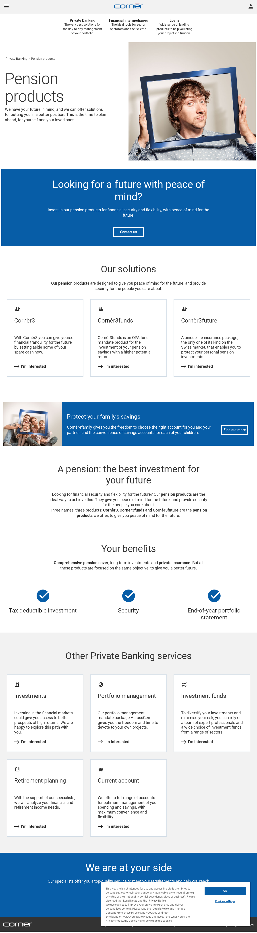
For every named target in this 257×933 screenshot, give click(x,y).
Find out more (235, 430)
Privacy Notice (157, 900)
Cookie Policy (161, 908)
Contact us (128, 232)
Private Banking (16, 58)
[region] (175, 904)
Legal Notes (130, 900)
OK (225, 890)
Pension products (43, 58)
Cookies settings (225, 901)
